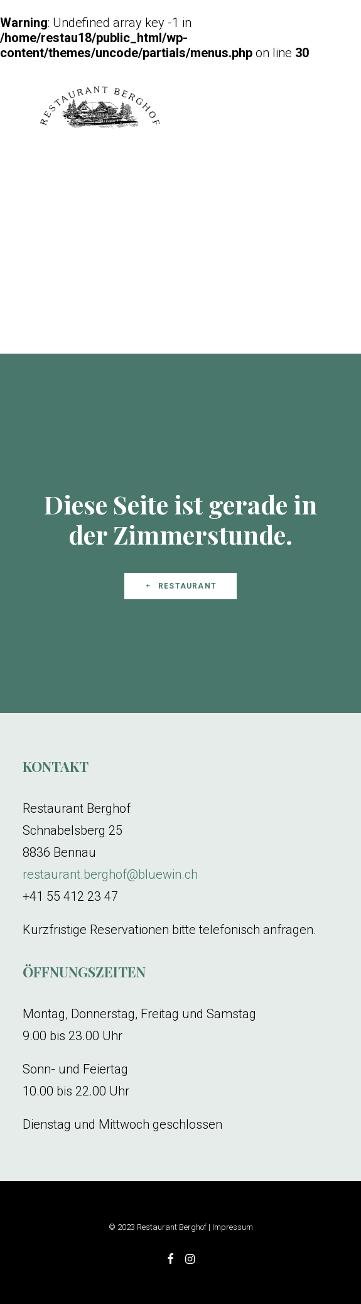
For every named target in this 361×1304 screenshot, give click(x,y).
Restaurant (180, 586)
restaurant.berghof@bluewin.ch (110, 874)
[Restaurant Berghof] (100, 108)
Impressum (232, 1227)
